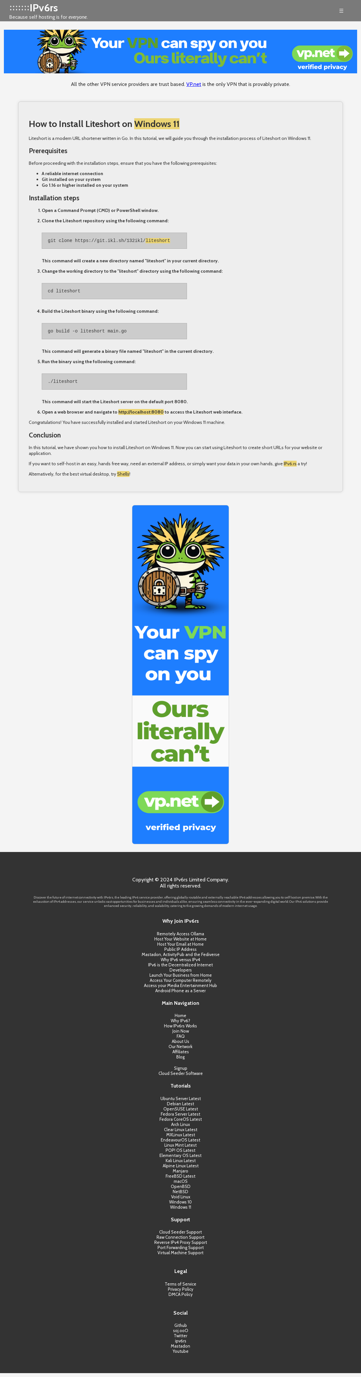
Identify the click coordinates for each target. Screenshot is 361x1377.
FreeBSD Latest (180, 1180)
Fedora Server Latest (180, 1117)
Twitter (180, 1339)
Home (180, 1019)
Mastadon (180, 1349)
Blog (180, 1060)
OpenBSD (181, 1190)
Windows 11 (157, 123)
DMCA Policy (181, 1298)
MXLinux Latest (180, 1138)
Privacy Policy (180, 1293)
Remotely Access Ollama (180, 937)
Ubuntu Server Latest (180, 1102)
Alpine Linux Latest (181, 1169)
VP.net (193, 84)
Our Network (180, 1050)
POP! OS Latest (180, 1154)
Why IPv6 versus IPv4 (180, 963)
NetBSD (180, 1195)
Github (180, 1329)
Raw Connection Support (180, 1241)
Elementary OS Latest (180, 1159)
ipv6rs (180, 1344)
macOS (181, 1185)
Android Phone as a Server (180, 994)
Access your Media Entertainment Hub (180, 989)
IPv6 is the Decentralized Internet (180, 968)
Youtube (181, 1355)
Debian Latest (180, 1107)
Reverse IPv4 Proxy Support (180, 1246)
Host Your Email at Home (180, 948)
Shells (123, 478)
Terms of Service (180, 1287)
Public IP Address (180, 953)
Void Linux (180, 1200)
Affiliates (180, 1055)
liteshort (158, 241)
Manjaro (180, 1174)
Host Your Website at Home (180, 942)
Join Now (180, 1034)
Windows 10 (180, 1205)
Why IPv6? (180, 1024)
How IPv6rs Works (180, 1029)
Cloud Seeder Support (180, 1235)
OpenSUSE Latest (180, 1112)
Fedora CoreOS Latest (180, 1123)
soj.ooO (180, 1334)
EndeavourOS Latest (180, 1143)
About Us (180, 1045)
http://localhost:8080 (141, 416)
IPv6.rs (290, 467)
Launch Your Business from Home (180, 979)
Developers (181, 973)
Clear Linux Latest (180, 1133)
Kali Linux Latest (181, 1164)
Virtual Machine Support (180, 1256)
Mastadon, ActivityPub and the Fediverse (181, 958)
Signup (180, 1072)
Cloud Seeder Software (181, 1077)
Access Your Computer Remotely (181, 984)
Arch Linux (180, 1128)
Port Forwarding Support (181, 1251)
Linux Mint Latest (180, 1148)
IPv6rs (44, 7)
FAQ (181, 1040)
